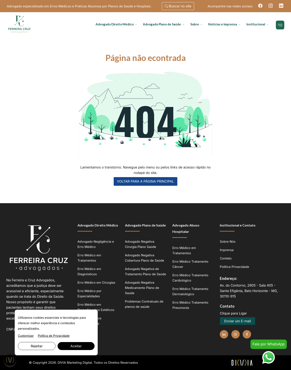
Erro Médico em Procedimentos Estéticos (96, 307)
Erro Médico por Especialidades (89, 293)
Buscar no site (178, 6)
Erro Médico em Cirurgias (96, 282)
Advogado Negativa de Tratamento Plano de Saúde (145, 271)
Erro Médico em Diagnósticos (89, 271)
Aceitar (76, 346)
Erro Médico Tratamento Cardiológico (190, 277)
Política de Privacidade (54, 335)
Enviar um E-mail (237, 321)
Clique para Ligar (233, 313)
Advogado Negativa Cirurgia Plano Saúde (140, 244)
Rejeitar (37, 346)
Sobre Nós (227, 242)
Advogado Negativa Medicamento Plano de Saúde (142, 287)
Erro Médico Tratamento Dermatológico (190, 291)
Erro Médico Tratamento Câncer (190, 264)
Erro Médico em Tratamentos (89, 257)
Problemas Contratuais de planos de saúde (144, 304)
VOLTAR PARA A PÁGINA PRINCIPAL (145, 181)
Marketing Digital (79, 363)
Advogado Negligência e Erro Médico (96, 244)
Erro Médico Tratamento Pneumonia (190, 305)
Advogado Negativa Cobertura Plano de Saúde (144, 257)
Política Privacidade (234, 267)
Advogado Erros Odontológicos (89, 320)
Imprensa (227, 250)
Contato (226, 258)
